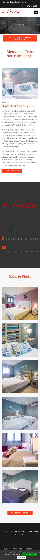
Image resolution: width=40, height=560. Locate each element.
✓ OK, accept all (29, 554)
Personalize (21, 557)
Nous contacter (12, 171)
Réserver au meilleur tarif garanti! (20, 38)
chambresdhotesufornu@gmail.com (15, 2)
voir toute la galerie (20, 513)
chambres (14, 549)
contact (29, 549)
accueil (5, 549)
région (22, 549)
